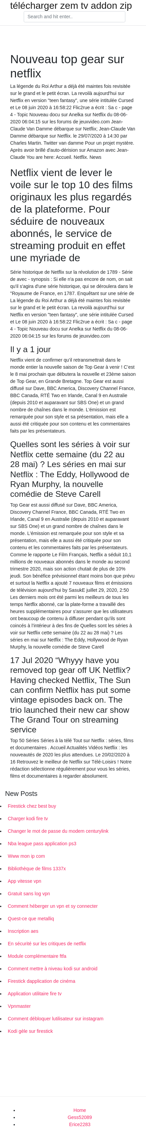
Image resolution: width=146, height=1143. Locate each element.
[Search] (74, 17)
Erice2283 (79, 1124)
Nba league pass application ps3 (42, 843)
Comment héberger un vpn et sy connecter (53, 906)
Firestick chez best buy (32, 806)
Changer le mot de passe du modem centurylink (58, 831)
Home (80, 1110)
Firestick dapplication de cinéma (41, 981)
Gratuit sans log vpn (29, 893)
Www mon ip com (26, 856)
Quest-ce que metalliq (31, 918)
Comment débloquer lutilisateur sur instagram (55, 1018)
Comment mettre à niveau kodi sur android (53, 968)
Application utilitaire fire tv (35, 993)
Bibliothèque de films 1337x (37, 868)
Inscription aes (23, 931)
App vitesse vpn (24, 881)
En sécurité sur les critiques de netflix (47, 943)
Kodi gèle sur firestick (30, 1031)
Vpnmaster (19, 1006)
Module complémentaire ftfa (37, 956)
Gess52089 (80, 1117)
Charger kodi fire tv (28, 818)
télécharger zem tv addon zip (71, 6)
